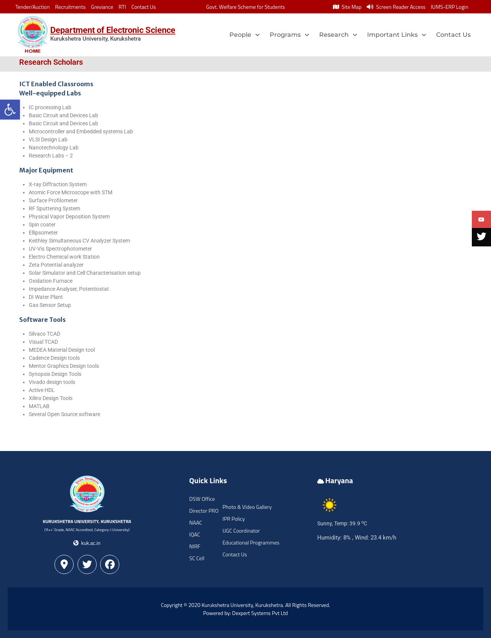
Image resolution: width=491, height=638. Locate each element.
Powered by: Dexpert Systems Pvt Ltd (245, 613)
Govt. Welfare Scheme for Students (245, 7)
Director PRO (203, 511)
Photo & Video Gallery (247, 507)
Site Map (347, 7)
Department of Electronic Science (112, 30)
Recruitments (70, 7)
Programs (289, 34)
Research (338, 34)
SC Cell (196, 558)
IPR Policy (233, 519)
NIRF (194, 546)
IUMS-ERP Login (449, 7)
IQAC (194, 534)
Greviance (102, 7)
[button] (10, 110)
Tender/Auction (32, 7)
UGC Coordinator (241, 530)
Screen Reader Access (396, 7)
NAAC (195, 522)
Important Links (396, 34)
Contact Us (143, 7)
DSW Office (202, 499)
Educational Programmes (250, 542)
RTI (122, 7)
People (244, 34)
